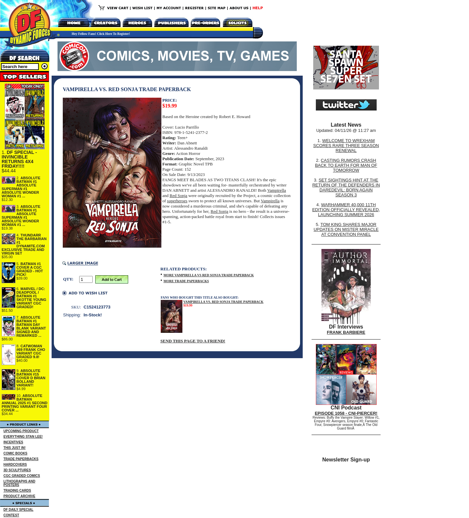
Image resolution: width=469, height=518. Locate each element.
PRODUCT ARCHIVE (19, 496)
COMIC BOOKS (16, 453)
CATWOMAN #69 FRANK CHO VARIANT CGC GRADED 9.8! (30, 351)
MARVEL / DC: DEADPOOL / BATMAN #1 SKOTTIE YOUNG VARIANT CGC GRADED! (31, 298)
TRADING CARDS (17, 490)
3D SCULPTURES (17, 470)
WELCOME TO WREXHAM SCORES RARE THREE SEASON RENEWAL (346, 145)
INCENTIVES (13, 442)
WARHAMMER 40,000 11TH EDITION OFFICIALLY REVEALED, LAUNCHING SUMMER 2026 (346, 209)
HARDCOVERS (15, 464)
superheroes (177, 200)
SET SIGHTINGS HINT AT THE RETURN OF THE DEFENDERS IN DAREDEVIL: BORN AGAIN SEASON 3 (346, 187)
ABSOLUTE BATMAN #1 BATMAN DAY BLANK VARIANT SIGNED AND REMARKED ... (31, 326)
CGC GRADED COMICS (22, 476)
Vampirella (276, 190)
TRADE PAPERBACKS (21, 459)
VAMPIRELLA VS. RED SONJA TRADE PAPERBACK (223, 302)
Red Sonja (178, 195)
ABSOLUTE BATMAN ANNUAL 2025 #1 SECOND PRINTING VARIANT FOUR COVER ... (24, 403)
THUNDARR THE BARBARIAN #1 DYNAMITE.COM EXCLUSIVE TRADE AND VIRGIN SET (24, 244)
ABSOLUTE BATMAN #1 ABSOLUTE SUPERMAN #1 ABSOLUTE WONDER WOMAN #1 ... (21, 187)
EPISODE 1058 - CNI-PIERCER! (346, 413)
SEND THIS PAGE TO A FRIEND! (192, 340)
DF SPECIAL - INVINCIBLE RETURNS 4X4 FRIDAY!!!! (19, 159)
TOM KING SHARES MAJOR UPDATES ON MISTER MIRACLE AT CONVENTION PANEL (346, 229)
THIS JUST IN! (15, 448)
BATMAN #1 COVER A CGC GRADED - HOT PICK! (29, 269)
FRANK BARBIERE (346, 332)
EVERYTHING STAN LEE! (23, 436)
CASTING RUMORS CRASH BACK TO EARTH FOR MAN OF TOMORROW (346, 165)
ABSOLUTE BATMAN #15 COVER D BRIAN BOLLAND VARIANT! (30, 378)
